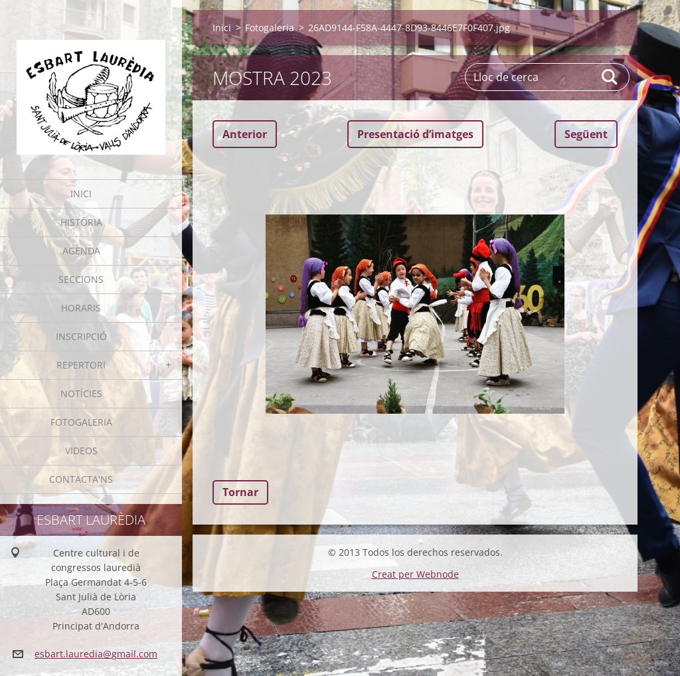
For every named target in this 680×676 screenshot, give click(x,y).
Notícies (81, 393)
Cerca (610, 77)
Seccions (81, 279)
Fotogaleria (81, 422)
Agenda (81, 250)
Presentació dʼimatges (415, 134)
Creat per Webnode (415, 574)
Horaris (81, 307)
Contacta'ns (81, 479)
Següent (586, 134)
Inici (81, 193)
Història (81, 222)
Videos (81, 450)
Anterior (244, 134)
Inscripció (81, 336)
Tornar (240, 492)
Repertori (81, 365)
